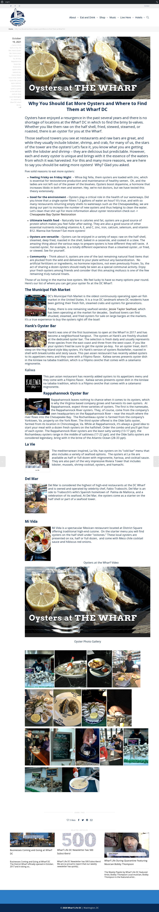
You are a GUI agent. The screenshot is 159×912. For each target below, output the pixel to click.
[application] (87, 602)
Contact (146, 6)
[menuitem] (2, 2)
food (10, 78)
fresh (14, 78)
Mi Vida (18, 59)
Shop (102, 17)
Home (15, 53)
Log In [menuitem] (7, 2)
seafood (14, 94)
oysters (13, 89)
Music (113, 17)
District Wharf (16, 75)
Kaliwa (30, 370)
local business (16, 86)
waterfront (17, 99)
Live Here (126, 17)
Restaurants (17, 67)
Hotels (139, 17)
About (73, 17)
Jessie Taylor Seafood (122, 309)
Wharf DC (13, 102)
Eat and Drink (88, 17)
